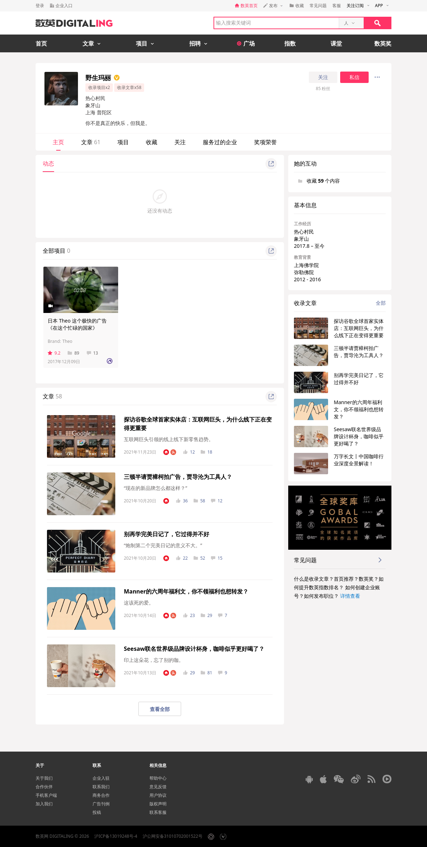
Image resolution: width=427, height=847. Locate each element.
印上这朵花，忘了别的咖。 (154, 660)
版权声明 (158, 804)
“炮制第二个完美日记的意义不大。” (163, 545)
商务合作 (101, 795)
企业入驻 (101, 778)
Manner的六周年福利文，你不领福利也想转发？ (186, 591)
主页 (58, 142)
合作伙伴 (44, 787)
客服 (336, 5)
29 (206, 615)
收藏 (151, 142)
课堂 (336, 43)
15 (216, 558)
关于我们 (44, 778)
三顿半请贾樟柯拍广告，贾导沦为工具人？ (178, 477)
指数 (290, 43)
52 (199, 558)
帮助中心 (158, 778)
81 (206, 673)
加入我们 (44, 804)
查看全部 (160, 709)
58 (199, 501)
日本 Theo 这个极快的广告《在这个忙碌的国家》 (77, 324)
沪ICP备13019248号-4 (115, 836)
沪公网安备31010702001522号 (172, 836)
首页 (41, 43)
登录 (40, 5)
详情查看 (350, 595)
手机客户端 (46, 795)
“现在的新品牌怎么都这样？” (155, 488)
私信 (354, 77)
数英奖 (382, 43)
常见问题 (318, 5)
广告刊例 (101, 804)
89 (73, 353)
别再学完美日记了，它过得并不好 (166, 534)
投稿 (97, 812)
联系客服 (158, 812)
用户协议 (158, 795)
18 (206, 452)
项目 (123, 142)
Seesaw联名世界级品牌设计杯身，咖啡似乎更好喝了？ (194, 649)
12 (189, 452)
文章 (90, 142)
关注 (323, 77)
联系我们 (101, 787)
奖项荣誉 (265, 142)
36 (182, 501)
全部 (381, 302)
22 (182, 558)
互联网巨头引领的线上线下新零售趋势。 (169, 439)
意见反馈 (158, 787)
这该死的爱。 (139, 602)
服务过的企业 (220, 142)
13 (92, 353)
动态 (48, 163)
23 (189, 615)
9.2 (54, 353)
